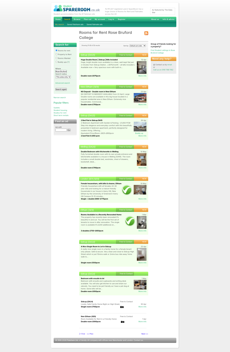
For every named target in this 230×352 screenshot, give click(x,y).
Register (121, 19)
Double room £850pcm (91, 291)
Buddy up (139, 133)
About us (155, 19)
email (169, 65)
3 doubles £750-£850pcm (92, 231)
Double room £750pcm (90, 104)
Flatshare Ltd (72, 340)
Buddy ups (61, 62)
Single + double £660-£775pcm (94, 199)
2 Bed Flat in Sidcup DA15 (92, 120)
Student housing (60, 110)
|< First (82, 334)
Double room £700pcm (91, 168)
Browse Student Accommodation (77, 19)
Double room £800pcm (91, 321)
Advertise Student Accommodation (87, 19)
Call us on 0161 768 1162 (163, 70)
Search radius (61, 74)
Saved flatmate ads (94, 24)
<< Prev (90, 334)
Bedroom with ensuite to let (92, 278)
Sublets (57, 108)
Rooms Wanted (62, 58)
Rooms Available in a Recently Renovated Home (101, 214)
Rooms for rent (62, 50)
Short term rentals (61, 115)
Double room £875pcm (90, 76)
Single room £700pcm (90, 307)
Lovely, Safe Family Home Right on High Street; (100, 304)
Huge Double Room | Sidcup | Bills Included (99, 60)
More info (142, 76)
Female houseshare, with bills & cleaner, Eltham (101, 183)
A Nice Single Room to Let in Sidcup (96, 246)
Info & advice (168, 19)
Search (67, 19)
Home (58, 19)
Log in (111, 19)
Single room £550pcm (90, 263)
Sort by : (134, 46)
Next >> (145, 334)
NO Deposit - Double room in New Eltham (98, 91)
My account (100, 19)
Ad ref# (58, 127)
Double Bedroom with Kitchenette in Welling (100, 151)
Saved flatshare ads (75, 24)
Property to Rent (63, 54)
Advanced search (62, 83)
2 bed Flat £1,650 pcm (90, 136)
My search (59, 24)
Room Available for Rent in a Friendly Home (99, 319)
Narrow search (60, 97)
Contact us (138, 340)
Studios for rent (60, 113)
